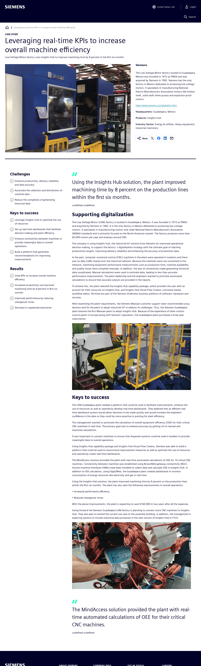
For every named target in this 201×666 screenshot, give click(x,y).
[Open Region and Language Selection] (163, 7)
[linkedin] (165, 138)
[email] (171, 138)
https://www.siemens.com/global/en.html (156, 105)
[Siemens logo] (15, 6)
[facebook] (159, 138)
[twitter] (152, 138)
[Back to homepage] (7, 27)
